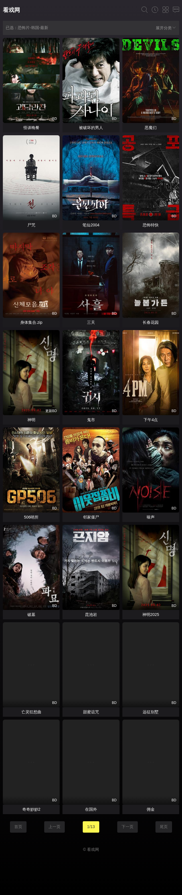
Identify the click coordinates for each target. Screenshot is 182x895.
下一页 (128, 826)
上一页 (54, 826)
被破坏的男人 (91, 127)
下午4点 (150, 419)
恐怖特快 (151, 225)
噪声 (151, 517)
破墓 (31, 614)
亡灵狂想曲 (31, 712)
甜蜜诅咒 (91, 712)
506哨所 (31, 517)
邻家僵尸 (91, 517)
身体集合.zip (31, 322)
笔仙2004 (90, 225)
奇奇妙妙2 (31, 809)
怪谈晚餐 (31, 127)
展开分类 (166, 27)
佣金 (151, 809)
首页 (18, 826)
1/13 (91, 826)
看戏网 (11, 10)
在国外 (91, 809)
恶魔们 (151, 127)
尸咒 (31, 225)
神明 (31, 419)
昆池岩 (91, 614)
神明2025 (150, 614)
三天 (91, 322)
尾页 (164, 826)
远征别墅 (151, 712)
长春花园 (151, 322)
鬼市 (91, 419)
